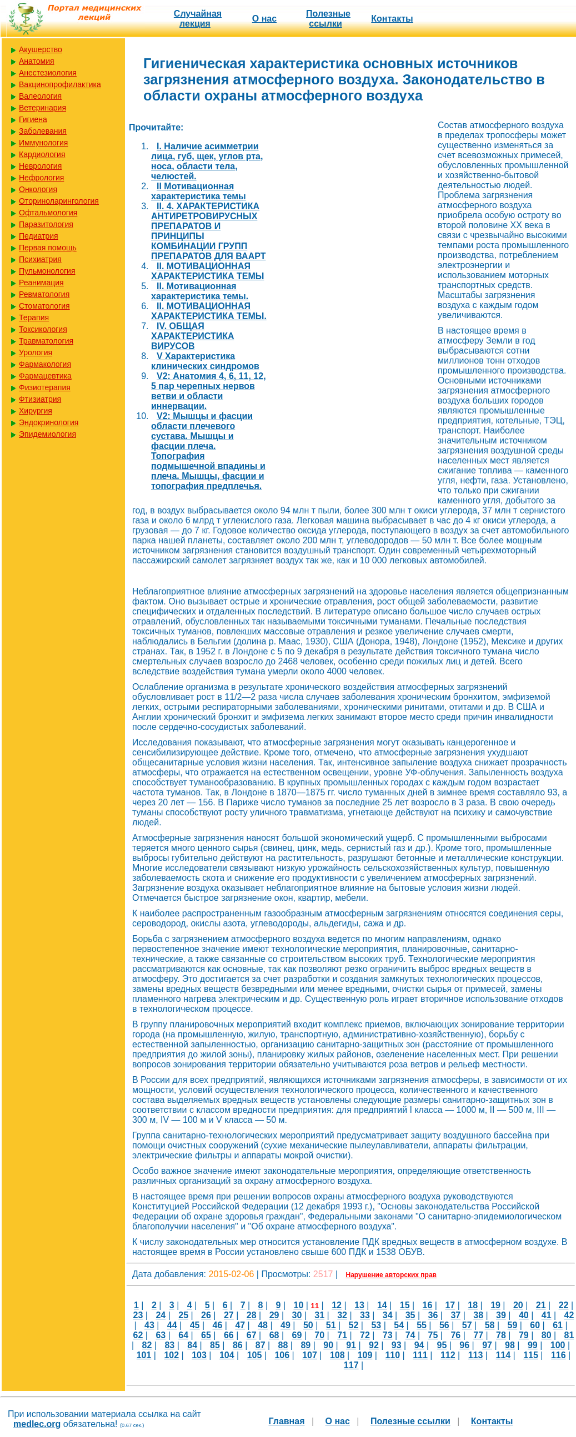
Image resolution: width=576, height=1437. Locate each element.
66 (229, 1335)
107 (309, 1355)
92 (374, 1345)
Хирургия (35, 410)
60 (535, 1325)
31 (319, 1315)
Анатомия (36, 61)
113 (475, 1355)
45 (195, 1325)
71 (342, 1335)
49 (285, 1325)
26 (206, 1315)
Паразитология (46, 224)
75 (433, 1335)
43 (149, 1325)
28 (252, 1315)
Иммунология (43, 142)
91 (351, 1345)
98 (510, 1345)
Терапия (34, 317)
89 (305, 1345)
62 (138, 1335)
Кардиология (42, 154)
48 (263, 1325)
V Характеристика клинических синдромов (205, 361)
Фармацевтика (45, 375)
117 (351, 1365)
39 (501, 1315)
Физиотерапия (45, 387)
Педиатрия (38, 235)
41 (547, 1315)
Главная (286, 1421)
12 (337, 1305)
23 (138, 1315)
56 (444, 1325)
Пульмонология (47, 270)
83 (169, 1345)
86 (238, 1345)
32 (342, 1315)
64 (183, 1335)
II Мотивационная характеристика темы (198, 191)
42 (569, 1315)
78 (501, 1335)
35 (410, 1315)
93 (397, 1345)
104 (226, 1355)
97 (487, 1345)
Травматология (46, 340)
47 (240, 1325)
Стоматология (44, 305)
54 (399, 1325)
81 (569, 1335)
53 (376, 1325)
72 (365, 1335)
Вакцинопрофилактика (60, 84)
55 (422, 1325)
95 (442, 1345)
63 (161, 1335)
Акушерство (40, 49)
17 (450, 1305)
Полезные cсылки (328, 18)
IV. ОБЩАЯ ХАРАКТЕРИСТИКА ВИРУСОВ (192, 336)
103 (199, 1355)
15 (405, 1305)
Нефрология (41, 177)
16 (428, 1305)
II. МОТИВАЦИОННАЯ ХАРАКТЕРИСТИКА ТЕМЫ (207, 271)
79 (524, 1335)
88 (283, 1345)
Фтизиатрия (40, 399)
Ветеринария (42, 107)
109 (365, 1355)
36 (433, 1315)
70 (319, 1335)
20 (518, 1305)
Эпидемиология (47, 434)
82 (147, 1345)
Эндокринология (48, 422)
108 (337, 1355)
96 (464, 1345)
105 (254, 1355)
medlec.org (37, 1424)
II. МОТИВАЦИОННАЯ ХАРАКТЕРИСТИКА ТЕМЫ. (209, 311)
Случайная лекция (198, 18)
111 (420, 1355)
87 (261, 1345)
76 (455, 1335)
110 (392, 1355)
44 (172, 1325)
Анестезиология (48, 72)
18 (473, 1305)
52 (354, 1325)
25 (183, 1315)
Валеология (40, 96)
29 (274, 1315)
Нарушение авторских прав (391, 1275)
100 (557, 1345)
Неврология (40, 166)
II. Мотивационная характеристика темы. (199, 291)
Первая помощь (48, 247)
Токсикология (43, 329)
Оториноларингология (59, 200)
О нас (264, 18)
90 (328, 1345)
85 (215, 1345)
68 (274, 1335)
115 (530, 1355)
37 (455, 1315)
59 (513, 1325)
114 (502, 1355)
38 (478, 1315)
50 (308, 1325)
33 (365, 1315)
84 (192, 1345)
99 (533, 1345)
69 (297, 1335)
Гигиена (33, 119)
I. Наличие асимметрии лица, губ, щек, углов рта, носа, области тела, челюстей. (207, 161)
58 (490, 1325)
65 (206, 1335)
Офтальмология (48, 212)
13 (359, 1305)
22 (564, 1305)
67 (252, 1335)
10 (299, 1305)
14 (382, 1305)
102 (171, 1355)
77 (478, 1335)
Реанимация (41, 282)
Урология (35, 352)
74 (410, 1335)
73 (388, 1335)
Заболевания (43, 131)
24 (161, 1315)
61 (558, 1325)
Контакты (392, 18)
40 (524, 1315)
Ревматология (44, 294)
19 (495, 1305)
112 (447, 1355)
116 (558, 1355)
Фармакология (45, 364)
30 (297, 1315)
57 (467, 1325)
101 (144, 1355)
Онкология (38, 189)
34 (388, 1315)
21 (541, 1305)
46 (218, 1325)
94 (419, 1345)
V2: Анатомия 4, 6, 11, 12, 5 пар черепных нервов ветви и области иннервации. (208, 391)
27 (229, 1315)
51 (331, 1325)
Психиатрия (40, 259)
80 (547, 1335)
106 (281, 1355)
